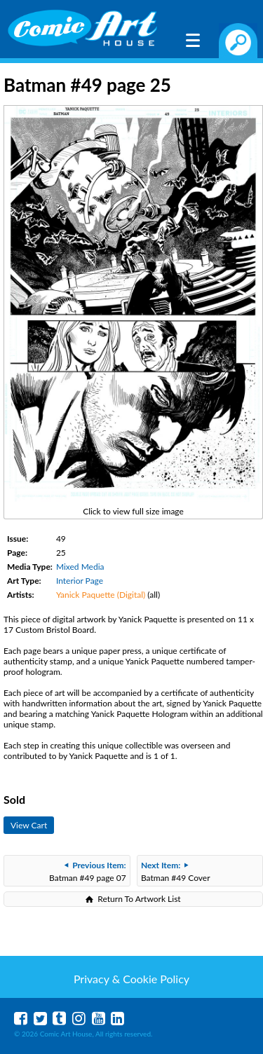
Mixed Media (80, 566)
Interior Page (79, 580)
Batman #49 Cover (175, 871)
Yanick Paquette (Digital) (100, 594)
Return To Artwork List (138, 899)
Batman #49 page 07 (87, 871)
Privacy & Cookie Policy (131, 978)
